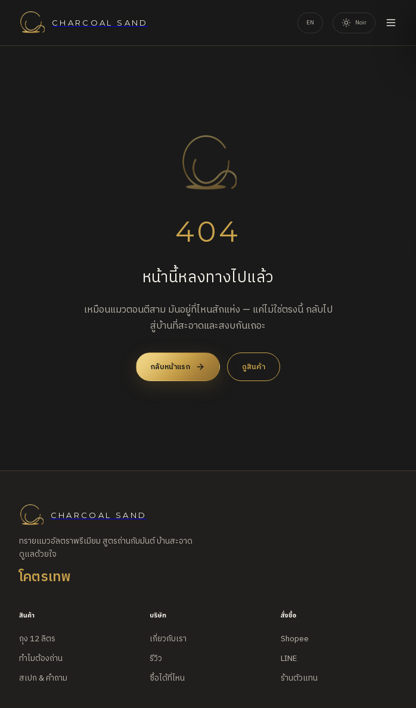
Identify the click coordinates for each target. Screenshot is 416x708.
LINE (289, 658)
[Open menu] (391, 23)
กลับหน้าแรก (178, 366)
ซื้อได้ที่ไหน (167, 678)
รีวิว (156, 658)
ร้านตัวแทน (299, 678)
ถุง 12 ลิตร (37, 638)
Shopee (295, 638)
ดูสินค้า (253, 366)
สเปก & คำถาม (43, 678)
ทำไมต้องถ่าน (41, 658)
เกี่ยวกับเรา (168, 638)
